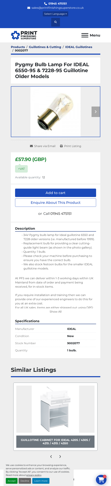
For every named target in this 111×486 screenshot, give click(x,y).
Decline (25, 481)
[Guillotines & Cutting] (45, 47)
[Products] (18, 47)
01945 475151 (57, 3)
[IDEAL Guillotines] (78, 47)
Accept (12, 481)
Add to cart (55, 193)
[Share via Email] (43, 146)
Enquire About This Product (55, 202)
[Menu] (84, 35)
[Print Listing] (70, 146)
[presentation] (51, 456)
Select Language (54, 13)
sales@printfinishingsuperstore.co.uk (58, 7)
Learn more (41, 481)
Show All (56, 311)
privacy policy (33, 475)
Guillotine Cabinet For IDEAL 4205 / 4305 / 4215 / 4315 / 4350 (55, 441)
